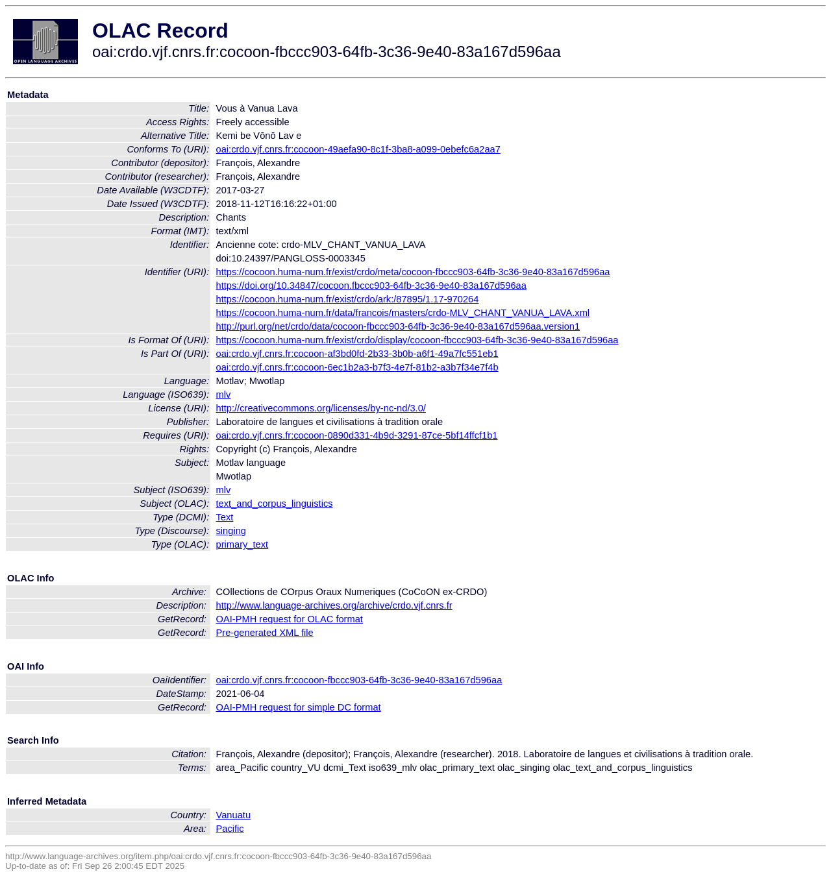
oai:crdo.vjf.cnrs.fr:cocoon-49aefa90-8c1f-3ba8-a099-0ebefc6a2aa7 (358, 149)
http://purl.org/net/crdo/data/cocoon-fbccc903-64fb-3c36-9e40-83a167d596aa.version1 (398, 326)
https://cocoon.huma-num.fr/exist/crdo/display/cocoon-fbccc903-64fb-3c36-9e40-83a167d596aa (417, 340)
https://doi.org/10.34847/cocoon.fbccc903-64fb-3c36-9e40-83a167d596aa (371, 285)
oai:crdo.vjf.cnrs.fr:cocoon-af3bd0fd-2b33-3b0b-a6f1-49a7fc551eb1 (357, 353)
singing (231, 531)
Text (225, 517)
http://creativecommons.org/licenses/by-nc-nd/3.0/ (321, 408)
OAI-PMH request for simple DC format (298, 707)
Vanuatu (233, 815)
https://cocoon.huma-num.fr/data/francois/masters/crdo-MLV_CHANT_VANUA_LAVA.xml (403, 313)
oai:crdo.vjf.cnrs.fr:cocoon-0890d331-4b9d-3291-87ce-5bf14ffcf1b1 (357, 435)
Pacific (230, 828)
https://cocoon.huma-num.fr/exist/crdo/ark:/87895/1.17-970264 (347, 299)
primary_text (242, 544)
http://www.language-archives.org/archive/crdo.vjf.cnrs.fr (334, 605)
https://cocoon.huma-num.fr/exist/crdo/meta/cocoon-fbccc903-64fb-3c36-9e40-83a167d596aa (413, 272)
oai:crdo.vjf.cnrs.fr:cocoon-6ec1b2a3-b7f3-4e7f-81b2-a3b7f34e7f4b (357, 367)
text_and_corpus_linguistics (274, 503)
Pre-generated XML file (265, 632)
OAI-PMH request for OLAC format (289, 619)
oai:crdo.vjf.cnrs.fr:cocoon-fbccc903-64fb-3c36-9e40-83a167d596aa (359, 680)
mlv (223, 394)
